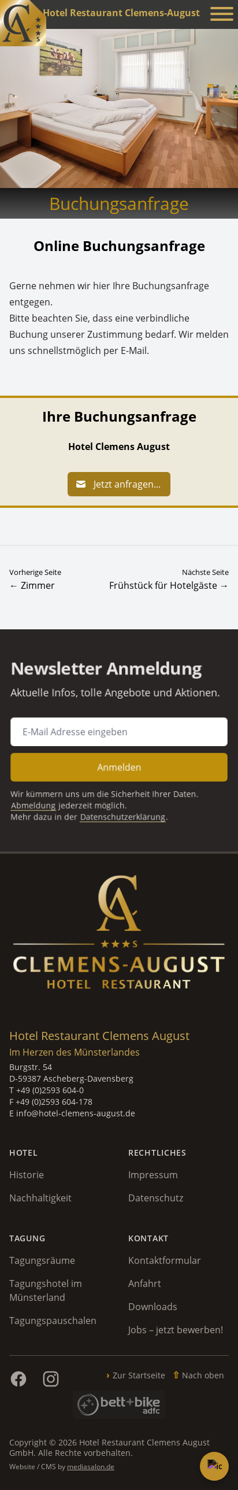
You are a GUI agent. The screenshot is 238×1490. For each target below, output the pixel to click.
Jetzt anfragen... (118, 484)
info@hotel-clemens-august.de (75, 1113)
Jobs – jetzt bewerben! (175, 1329)
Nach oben (203, 1375)
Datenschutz (155, 1198)
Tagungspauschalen (52, 1320)
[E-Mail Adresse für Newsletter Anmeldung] (119, 733)
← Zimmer (32, 585)
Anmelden (119, 764)
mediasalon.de (90, 1466)
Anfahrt (144, 1283)
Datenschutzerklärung (122, 809)
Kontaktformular (164, 1260)
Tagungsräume (42, 1260)
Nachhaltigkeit (40, 1198)
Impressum (153, 1174)
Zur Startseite (139, 1375)
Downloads (152, 1306)
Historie (26, 1174)
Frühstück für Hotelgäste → (169, 585)
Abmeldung (42, 798)
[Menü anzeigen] (222, 15)
